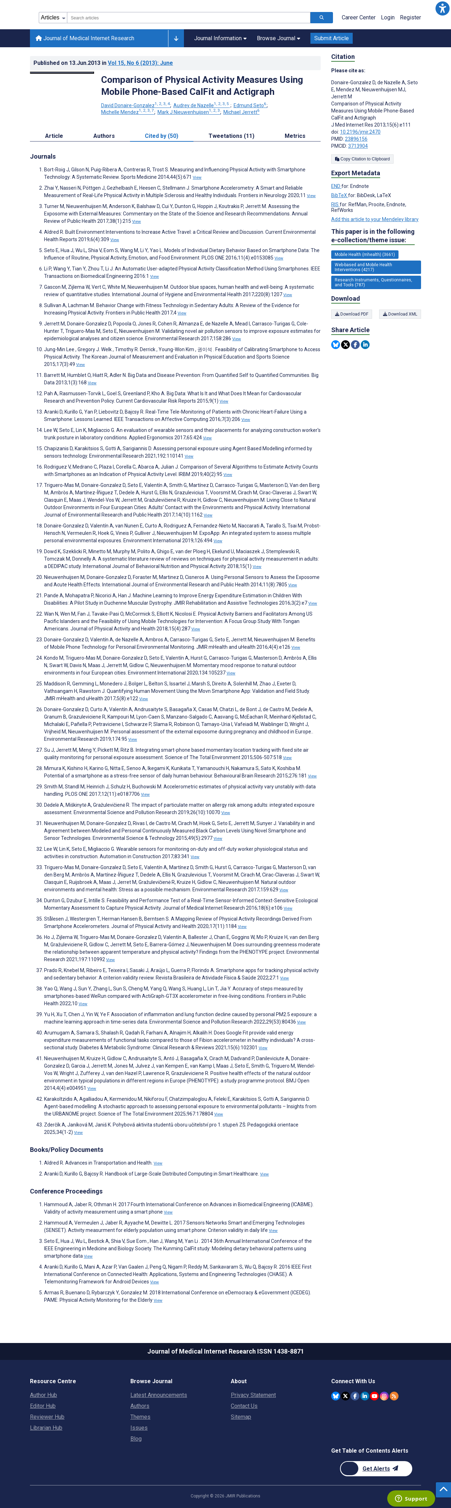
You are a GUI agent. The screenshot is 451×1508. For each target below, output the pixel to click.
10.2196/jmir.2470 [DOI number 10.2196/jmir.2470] (360, 132)
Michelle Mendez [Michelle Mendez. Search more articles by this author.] (128, 112)
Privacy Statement (253, 1395)
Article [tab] (54, 136)
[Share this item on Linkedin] (365, 344)
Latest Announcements (158, 1395)
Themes (140, 1417)
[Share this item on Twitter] (345, 344)
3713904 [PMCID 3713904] (358, 146)
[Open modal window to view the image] (62, 73)
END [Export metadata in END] (336, 186)
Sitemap (241, 1417)
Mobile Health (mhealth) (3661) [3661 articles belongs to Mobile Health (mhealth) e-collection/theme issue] (365, 254)
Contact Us (244, 1406)
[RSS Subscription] (394, 1396)
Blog (136, 1438)
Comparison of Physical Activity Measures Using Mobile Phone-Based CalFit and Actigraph (202, 85)
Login (388, 17)
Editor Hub (43, 1406)
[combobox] (188, 17)
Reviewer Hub (47, 1417)
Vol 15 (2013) (140, 63)
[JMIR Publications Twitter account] (345, 1396)
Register (410, 17)
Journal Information (220, 38)
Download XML (400, 314)
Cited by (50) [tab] (161, 136)
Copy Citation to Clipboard (362, 159)
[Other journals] (176, 38)
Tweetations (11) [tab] (231, 136)
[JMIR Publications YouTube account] (374, 1396)
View (197, 177)
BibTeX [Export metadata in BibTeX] (339, 195)
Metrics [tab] (295, 136)
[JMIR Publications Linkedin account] (364, 1396)
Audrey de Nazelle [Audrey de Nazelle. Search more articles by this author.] (201, 105)
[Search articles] (321, 17)
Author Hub (43, 1395)
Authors (139, 1406)
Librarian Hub (46, 1427)
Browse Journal (278, 38)
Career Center (359, 17)
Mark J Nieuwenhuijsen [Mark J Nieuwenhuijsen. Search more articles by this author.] (189, 112)
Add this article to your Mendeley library (375, 219)
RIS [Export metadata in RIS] (335, 204)
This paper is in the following (373, 236)
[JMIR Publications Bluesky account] (335, 1396)
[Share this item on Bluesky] (335, 344)
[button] (442, 8)
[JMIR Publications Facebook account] (355, 1396)
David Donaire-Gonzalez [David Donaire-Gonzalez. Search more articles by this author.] (136, 105)
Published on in (103, 63)
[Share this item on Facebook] (355, 344)
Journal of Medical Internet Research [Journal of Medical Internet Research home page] (85, 38)
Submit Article (331, 38)
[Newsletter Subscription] (376, 1468)
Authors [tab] (104, 136)
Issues (139, 1427)
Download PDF (351, 314)
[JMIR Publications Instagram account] (384, 1396)
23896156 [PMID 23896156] (356, 139)
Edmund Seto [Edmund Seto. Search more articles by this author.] (250, 105)
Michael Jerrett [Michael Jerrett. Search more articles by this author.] (241, 112)
